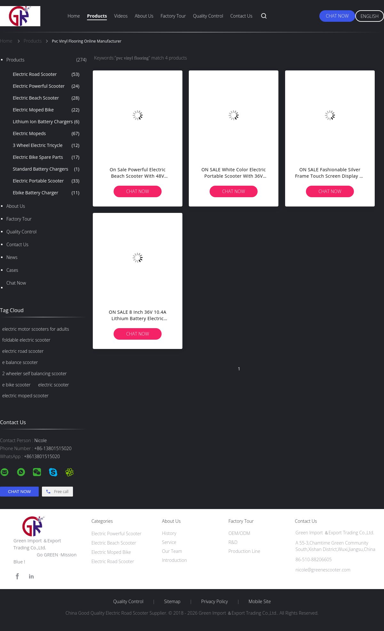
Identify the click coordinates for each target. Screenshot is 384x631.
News (11, 257)
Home (74, 16)
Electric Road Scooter (46, 74)
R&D (232, 542)
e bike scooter (16, 385)
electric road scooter (23, 351)
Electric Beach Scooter (46, 98)
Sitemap (172, 601)
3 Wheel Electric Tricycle (46, 145)
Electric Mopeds (46, 133)
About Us (144, 16)
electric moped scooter (25, 395)
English (370, 16)
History (169, 533)
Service (169, 542)
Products (97, 16)
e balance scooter (20, 362)
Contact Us (241, 16)
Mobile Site (260, 601)
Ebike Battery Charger (46, 193)
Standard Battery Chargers (46, 169)
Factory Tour (173, 16)
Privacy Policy (214, 601)
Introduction (174, 560)
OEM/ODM (239, 533)
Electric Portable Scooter (46, 181)
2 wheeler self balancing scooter (34, 373)
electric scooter (53, 385)
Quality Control (208, 16)
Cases (12, 270)
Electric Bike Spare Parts (46, 157)
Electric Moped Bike (46, 110)
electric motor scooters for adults (35, 329)
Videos (121, 16)
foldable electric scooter (26, 340)
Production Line (244, 551)
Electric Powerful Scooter (46, 86)
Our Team (172, 551)
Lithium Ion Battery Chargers (46, 121)
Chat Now (337, 16)
